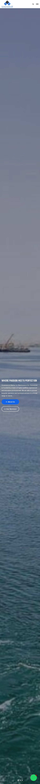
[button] (18, 780)
